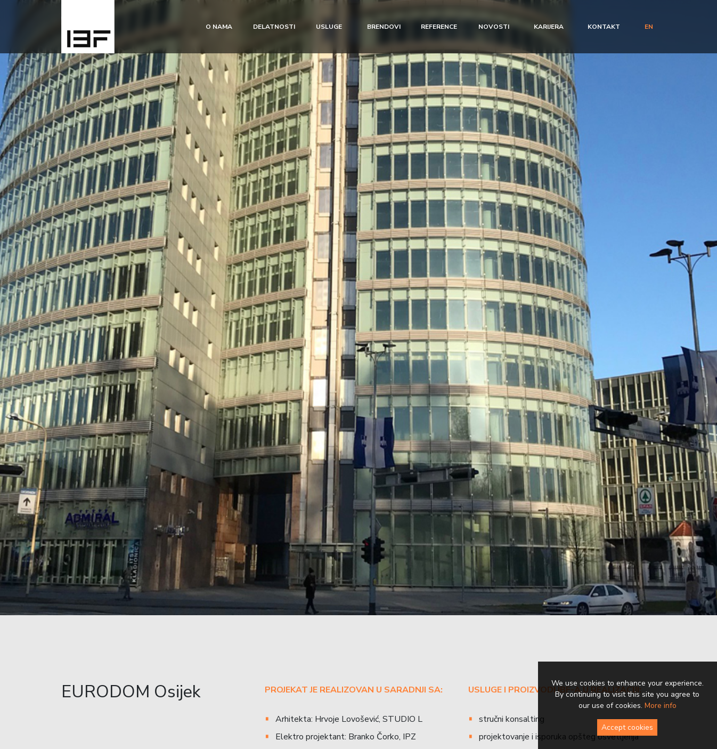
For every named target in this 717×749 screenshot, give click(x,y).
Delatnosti (274, 26)
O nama (219, 26)
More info (661, 705)
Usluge (329, 26)
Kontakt (604, 26)
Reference (439, 26)
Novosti (493, 26)
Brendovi (384, 26)
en (649, 26)
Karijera (549, 26)
